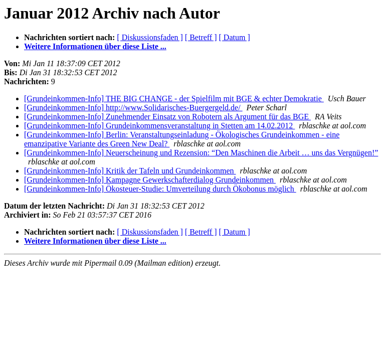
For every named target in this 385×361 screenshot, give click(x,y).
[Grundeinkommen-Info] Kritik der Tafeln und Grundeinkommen (130, 170)
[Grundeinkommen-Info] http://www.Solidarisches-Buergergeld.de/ (133, 107)
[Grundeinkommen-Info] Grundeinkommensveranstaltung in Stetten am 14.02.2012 (159, 125)
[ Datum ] (234, 37)
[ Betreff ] (201, 37)
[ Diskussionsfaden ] (150, 37)
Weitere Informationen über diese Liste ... (95, 46)
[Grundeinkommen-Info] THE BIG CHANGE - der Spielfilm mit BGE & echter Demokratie (174, 98)
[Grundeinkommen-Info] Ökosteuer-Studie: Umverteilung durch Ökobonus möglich (160, 189)
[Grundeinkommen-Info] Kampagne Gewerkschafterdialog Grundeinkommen (150, 179)
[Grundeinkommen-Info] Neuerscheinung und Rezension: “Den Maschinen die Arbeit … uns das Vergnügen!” (201, 152)
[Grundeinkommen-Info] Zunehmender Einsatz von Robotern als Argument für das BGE (167, 116)
